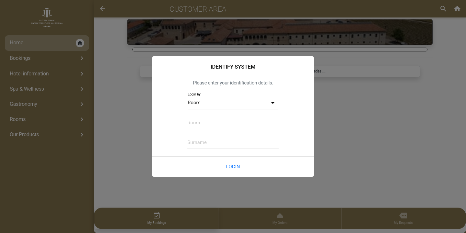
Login (233, 167)
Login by (194, 94)
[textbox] (233, 122)
